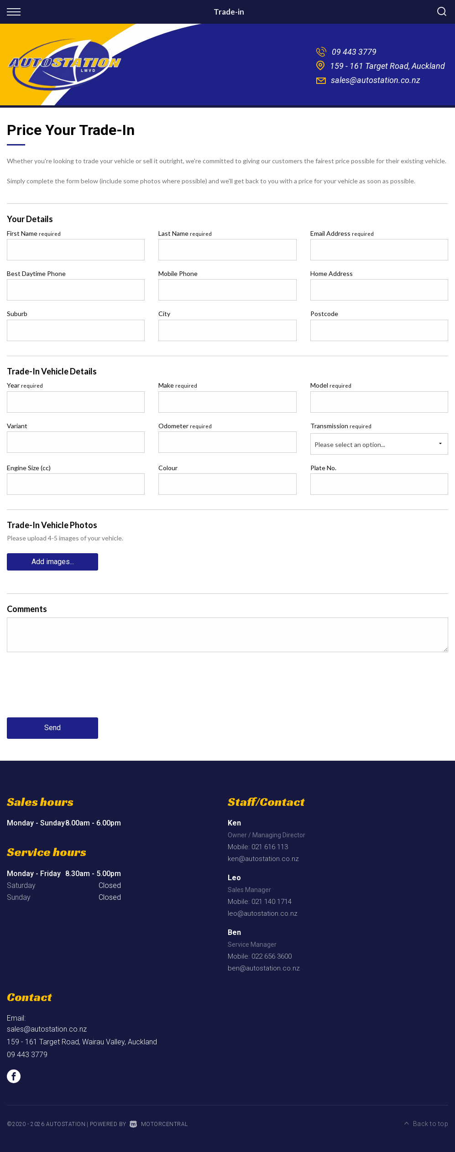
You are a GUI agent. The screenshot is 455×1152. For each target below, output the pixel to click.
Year (25, 385)
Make (177, 385)
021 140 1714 (271, 902)
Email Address (342, 233)
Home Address (331, 273)
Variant (17, 426)
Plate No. (323, 468)
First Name (34, 233)
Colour (168, 468)
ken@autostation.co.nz (263, 859)
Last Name (185, 233)
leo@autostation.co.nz (263, 913)
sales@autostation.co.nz (375, 80)
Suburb (17, 313)
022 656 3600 (271, 956)
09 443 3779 (354, 52)
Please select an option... (349, 444)
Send (52, 728)
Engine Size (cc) (29, 468)
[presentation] (76, 692)
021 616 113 (269, 847)
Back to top (426, 1123)
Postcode (324, 313)
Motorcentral (159, 1124)
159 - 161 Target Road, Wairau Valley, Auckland (82, 1042)
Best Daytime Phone (36, 273)
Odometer (185, 426)
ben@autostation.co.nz (264, 968)
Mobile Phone (178, 273)
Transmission (340, 426)
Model (330, 385)
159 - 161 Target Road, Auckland (387, 66)
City (164, 313)
